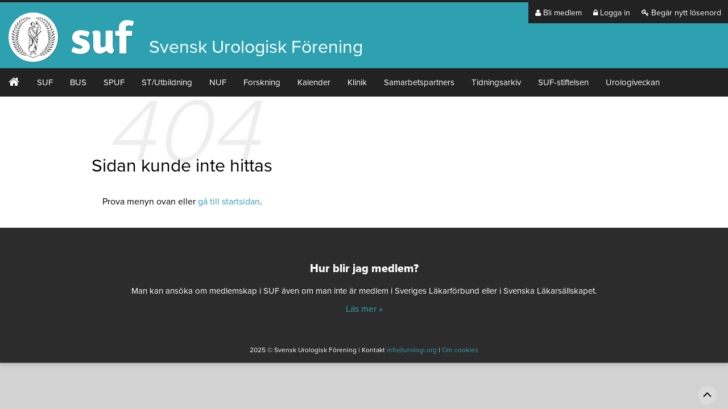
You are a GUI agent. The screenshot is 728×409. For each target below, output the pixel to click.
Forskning (261, 82)
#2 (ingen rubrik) (14, 82)
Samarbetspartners (419, 82)
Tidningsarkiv (496, 82)
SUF (45, 82)
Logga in (611, 13)
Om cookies (460, 350)
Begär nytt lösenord (681, 13)
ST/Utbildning (167, 82)
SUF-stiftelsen (563, 82)
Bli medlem (558, 13)
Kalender (313, 82)
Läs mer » (364, 309)
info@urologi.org (412, 350)
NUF (217, 82)
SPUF (114, 82)
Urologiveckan (633, 82)
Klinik (357, 82)
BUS (78, 82)
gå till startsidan (229, 201)
